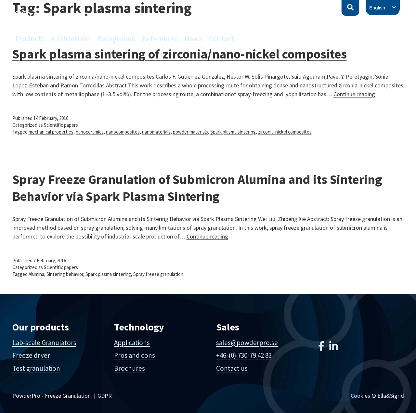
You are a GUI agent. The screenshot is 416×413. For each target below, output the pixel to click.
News (193, 38)
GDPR (105, 395)
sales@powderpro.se (247, 342)
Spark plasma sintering (233, 132)
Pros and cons (134, 355)
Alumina (36, 274)
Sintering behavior (64, 274)
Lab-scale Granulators (44, 342)
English (377, 7)
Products (30, 38)
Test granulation (36, 368)
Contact (221, 38)
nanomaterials (156, 132)
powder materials (190, 132)
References (160, 38)
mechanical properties (51, 132)
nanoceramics (90, 132)
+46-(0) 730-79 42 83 (244, 355)
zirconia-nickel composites (285, 132)
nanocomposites (123, 132)
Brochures (129, 368)
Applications (71, 38)
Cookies (360, 395)
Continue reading (354, 94)
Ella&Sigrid (390, 395)
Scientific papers (61, 125)
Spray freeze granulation (158, 274)
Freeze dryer (31, 355)
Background (116, 38)
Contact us (232, 368)
